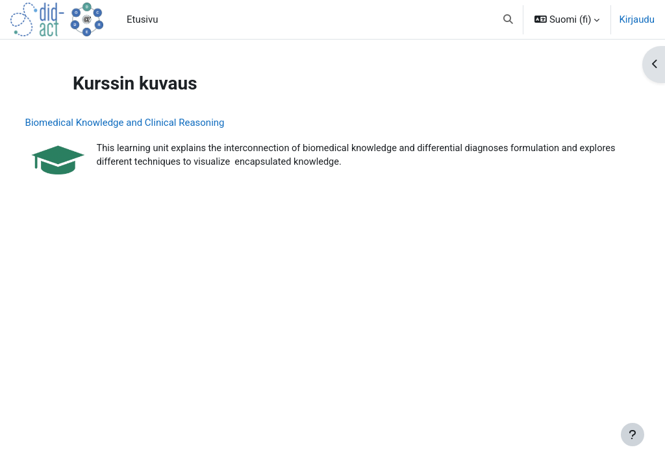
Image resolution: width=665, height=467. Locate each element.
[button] (509, 19)
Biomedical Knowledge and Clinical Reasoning (149, 122)
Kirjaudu (637, 19)
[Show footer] (632, 434)
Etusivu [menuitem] (142, 19)
